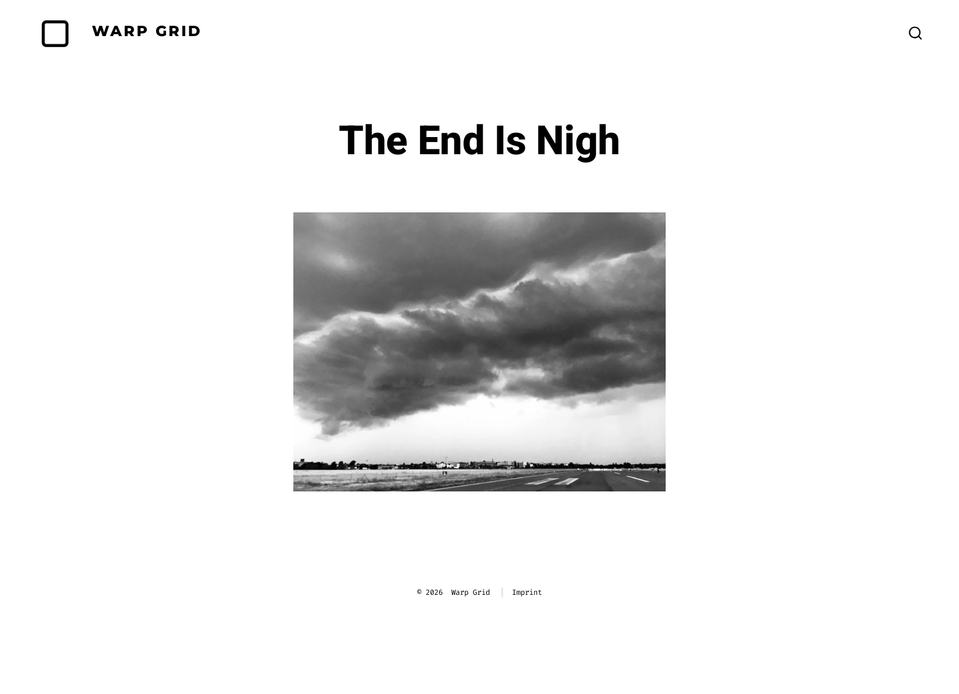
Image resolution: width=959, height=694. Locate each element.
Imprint (527, 592)
